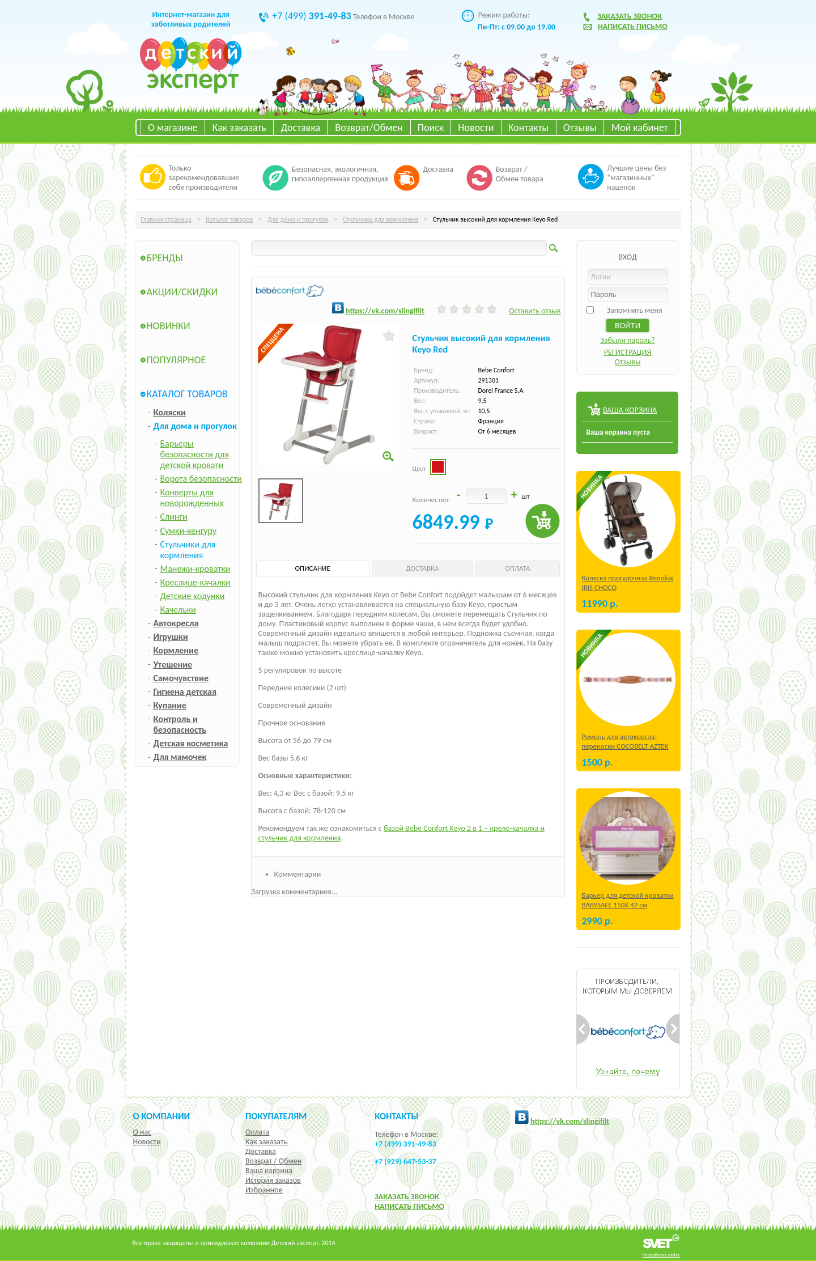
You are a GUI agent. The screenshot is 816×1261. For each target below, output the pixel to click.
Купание (170, 705)
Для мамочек (180, 756)
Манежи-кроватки (195, 568)
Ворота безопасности (201, 478)
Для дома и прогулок (297, 219)
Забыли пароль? (627, 340)
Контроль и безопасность (180, 724)
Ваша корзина (268, 1170)
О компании (161, 1116)
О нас (142, 1132)
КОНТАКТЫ (396, 1116)
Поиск (431, 127)
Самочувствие (181, 678)
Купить (542, 521)
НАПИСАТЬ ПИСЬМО (409, 1206)
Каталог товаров (229, 219)
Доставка (300, 127)
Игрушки (171, 636)
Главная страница (166, 219)
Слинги (174, 516)
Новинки (168, 326)
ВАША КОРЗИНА (630, 410)
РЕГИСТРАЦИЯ (628, 352)
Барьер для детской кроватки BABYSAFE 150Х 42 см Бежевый (628, 905)
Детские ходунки (192, 596)
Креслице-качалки (195, 582)
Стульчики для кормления (380, 219)
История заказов (273, 1180)
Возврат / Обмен (273, 1161)
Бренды (165, 258)
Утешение (173, 664)
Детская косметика (191, 743)
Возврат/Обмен (369, 127)
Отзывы (580, 127)
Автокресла (176, 623)
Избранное (264, 1190)
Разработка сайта (661, 1254)
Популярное (176, 360)
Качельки (178, 609)
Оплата (257, 1132)
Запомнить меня (634, 310)
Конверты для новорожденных (192, 497)
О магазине (173, 127)
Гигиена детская (185, 691)
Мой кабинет (639, 127)
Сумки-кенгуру (188, 530)
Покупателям (276, 1116)
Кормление (176, 650)
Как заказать (239, 127)
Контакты (528, 127)
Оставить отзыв (534, 311)
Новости (476, 127)
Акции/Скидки (182, 292)
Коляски (170, 412)
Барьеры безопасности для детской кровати (194, 454)
